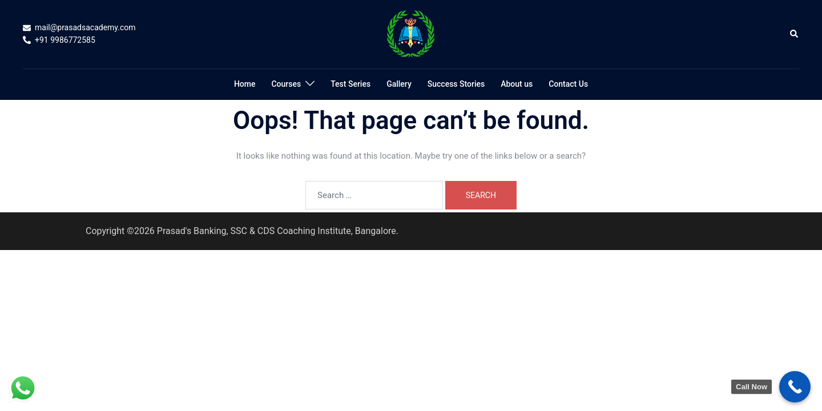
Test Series (350, 83)
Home (245, 83)
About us (517, 83)
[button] (794, 34)
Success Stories (456, 83)
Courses (286, 83)
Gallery (399, 83)
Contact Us (568, 83)
